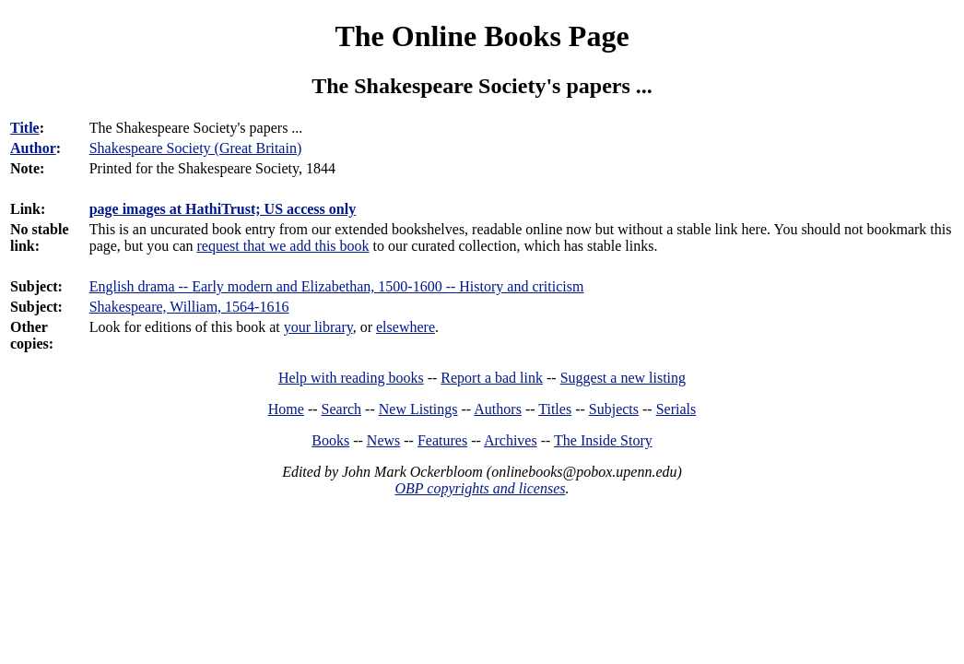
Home (286, 409)
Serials (676, 409)
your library (318, 327)
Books (330, 440)
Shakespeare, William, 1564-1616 (189, 306)
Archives (510, 440)
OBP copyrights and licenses (479, 488)
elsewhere (405, 327)
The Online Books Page (482, 36)
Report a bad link (492, 377)
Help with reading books (351, 377)
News (383, 440)
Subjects (614, 409)
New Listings (418, 409)
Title (25, 128)
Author (33, 148)
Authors (498, 409)
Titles (554, 409)
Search (342, 409)
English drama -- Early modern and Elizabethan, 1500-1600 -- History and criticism (336, 286)
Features (442, 440)
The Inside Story (603, 440)
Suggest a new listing (623, 377)
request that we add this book (283, 246)
